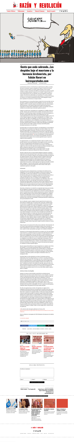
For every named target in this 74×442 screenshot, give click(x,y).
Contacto (29, 436)
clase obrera (29, 328)
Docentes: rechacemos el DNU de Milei (36, 347)
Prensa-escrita (43, 83)
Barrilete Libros (35, 436)
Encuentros (29, 11)
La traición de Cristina (23, 412)
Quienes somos (23, 436)
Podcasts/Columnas (39, 11)
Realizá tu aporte (51, 11)
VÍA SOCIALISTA (51, 436)
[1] (33, 134)
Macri (50, 328)
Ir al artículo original (24, 318)
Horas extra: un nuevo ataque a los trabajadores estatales (25, 348)
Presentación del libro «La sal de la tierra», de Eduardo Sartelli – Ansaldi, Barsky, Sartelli (49, 350)
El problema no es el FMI (11, 411)
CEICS (41, 436)
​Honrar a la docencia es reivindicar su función (61, 412)
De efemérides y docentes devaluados (49, 412)
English (45, 436)
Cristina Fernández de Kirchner (38, 328)
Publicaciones (21, 11)
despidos (46, 328)
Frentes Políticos (11, 11)
